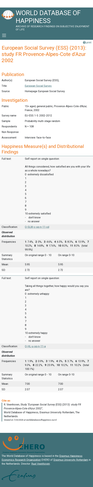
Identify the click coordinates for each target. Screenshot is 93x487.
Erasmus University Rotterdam (70, 459)
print (87, 42)
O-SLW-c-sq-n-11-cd (37, 226)
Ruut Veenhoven (40, 463)
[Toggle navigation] (4, 35)
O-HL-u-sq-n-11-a (35, 346)
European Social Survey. (38, 85)
